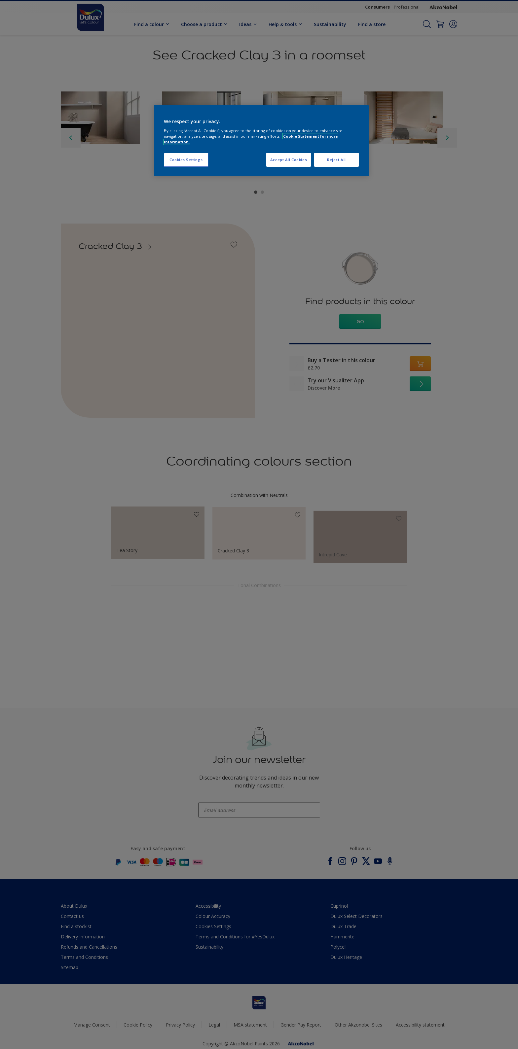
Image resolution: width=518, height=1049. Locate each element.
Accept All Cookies (288, 159)
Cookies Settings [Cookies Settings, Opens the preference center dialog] (186, 159)
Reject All (336, 159)
